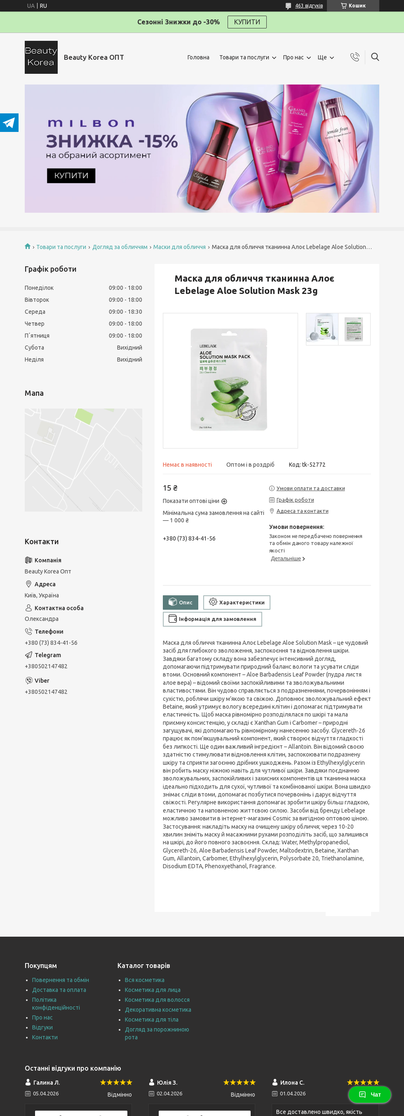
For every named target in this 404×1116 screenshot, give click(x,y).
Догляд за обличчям (120, 247)
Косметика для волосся (157, 999)
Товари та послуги (244, 57)
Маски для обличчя (179, 247)
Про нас (293, 57)
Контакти (45, 1037)
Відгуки (42, 1027)
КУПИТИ (247, 22)
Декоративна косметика (158, 1009)
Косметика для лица (153, 990)
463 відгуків (309, 5)
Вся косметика (144, 980)
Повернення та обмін (60, 980)
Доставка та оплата (59, 990)
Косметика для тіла (152, 1019)
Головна (198, 57)
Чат (370, 1094)
